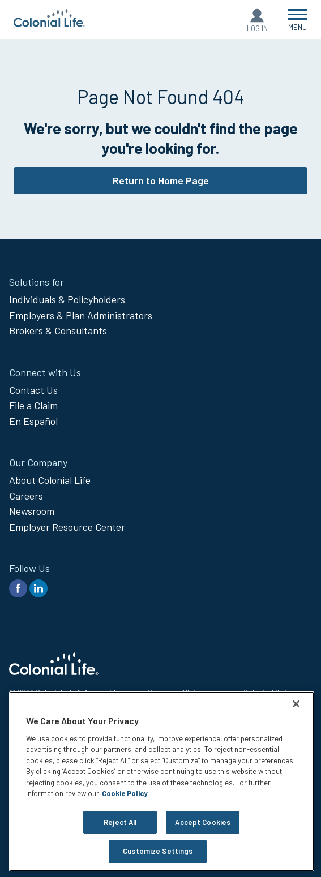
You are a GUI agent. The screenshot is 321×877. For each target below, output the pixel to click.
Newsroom (31, 511)
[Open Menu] (297, 19)
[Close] (296, 703)
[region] (161, 781)
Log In (257, 28)
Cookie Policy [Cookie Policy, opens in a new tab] (125, 793)
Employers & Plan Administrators (80, 315)
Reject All (120, 822)
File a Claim (33, 405)
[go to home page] (49, 23)
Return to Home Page (161, 180)
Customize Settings (157, 850)
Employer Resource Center (67, 527)
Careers (26, 495)
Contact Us (33, 390)
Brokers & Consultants (58, 330)
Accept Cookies (202, 822)
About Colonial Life (50, 480)
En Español (33, 421)
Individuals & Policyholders (67, 299)
